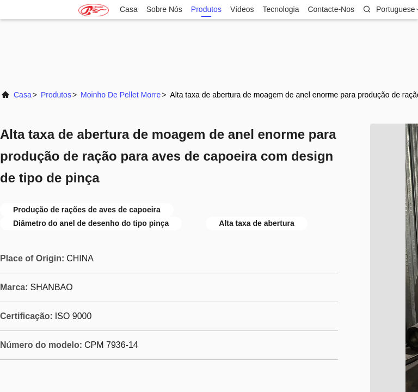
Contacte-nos (331, 10)
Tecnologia (280, 10)
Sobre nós (164, 10)
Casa (129, 10)
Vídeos (242, 10)
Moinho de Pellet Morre (121, 94)
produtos (206, 10)
